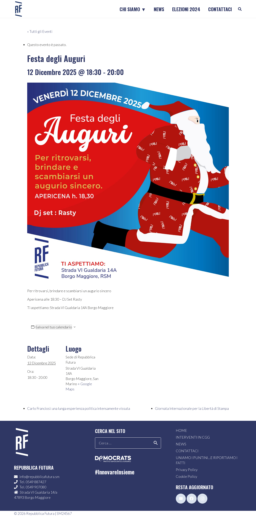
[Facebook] (192, 499)
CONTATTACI (187, 451)
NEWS (181, 444)
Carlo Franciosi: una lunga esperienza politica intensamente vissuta (78, 408)
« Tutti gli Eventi (39, 31)
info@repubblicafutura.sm (39, 476)
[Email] (181, 499)
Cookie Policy (186, 476)
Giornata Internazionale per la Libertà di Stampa (192, 408)
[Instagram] (202, 499)
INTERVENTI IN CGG (193, 437)
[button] (240, 9)
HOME (181, 430)
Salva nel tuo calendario (54, 327)
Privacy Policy (187, 469)
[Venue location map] (125, 366)
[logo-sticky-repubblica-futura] (18, 9)
